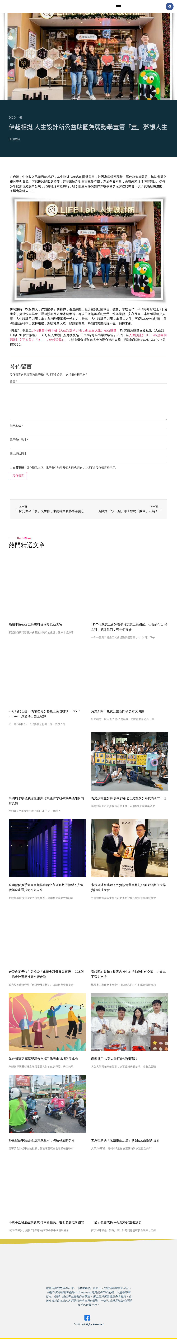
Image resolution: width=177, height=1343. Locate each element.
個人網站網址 (18, 454)
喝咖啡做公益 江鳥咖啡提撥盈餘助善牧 (35, 625)
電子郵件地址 (19, 440)
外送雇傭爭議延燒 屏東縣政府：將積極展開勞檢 (42, 1141)
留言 (13, 382)
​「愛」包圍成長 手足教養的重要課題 (116, 1223)
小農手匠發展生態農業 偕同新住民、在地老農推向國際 (46, 1223)
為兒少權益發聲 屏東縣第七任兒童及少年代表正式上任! (129, 799)
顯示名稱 (16, 426)
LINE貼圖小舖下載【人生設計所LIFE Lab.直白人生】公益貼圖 (74, 331)
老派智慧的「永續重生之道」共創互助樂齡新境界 (125, 1141)
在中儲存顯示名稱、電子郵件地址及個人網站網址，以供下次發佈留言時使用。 (65, 468)
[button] (119, 7)
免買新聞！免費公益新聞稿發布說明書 (117, 712)
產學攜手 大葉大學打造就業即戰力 (114, 1059)
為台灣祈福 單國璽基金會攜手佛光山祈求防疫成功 (43, 1059)
